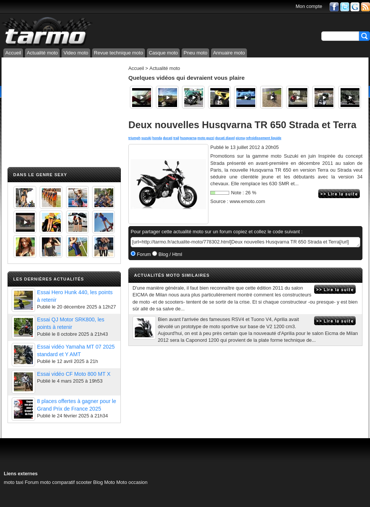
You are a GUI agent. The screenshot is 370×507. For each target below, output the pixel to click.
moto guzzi (205, 138)
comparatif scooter (72, 482)
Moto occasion (132, 482)
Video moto (75, 53)
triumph (134, 138)
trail (176, 138)
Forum (143, 254)
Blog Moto (104, 482)
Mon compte (309, 6)
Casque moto (163, 53)
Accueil (13, 53)
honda (157, 138)
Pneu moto (195, 53)
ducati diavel (225, 138)
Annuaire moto (229, 53)
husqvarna (188, 138)
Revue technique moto (118, 53)
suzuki (146, 138)
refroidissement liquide (263, 138)
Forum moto (38, 482)
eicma (240, 138)
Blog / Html (169, 254)
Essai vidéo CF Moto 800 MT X (74, 374)
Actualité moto (42, 53)
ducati (167, 138)
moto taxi (13, 482)
